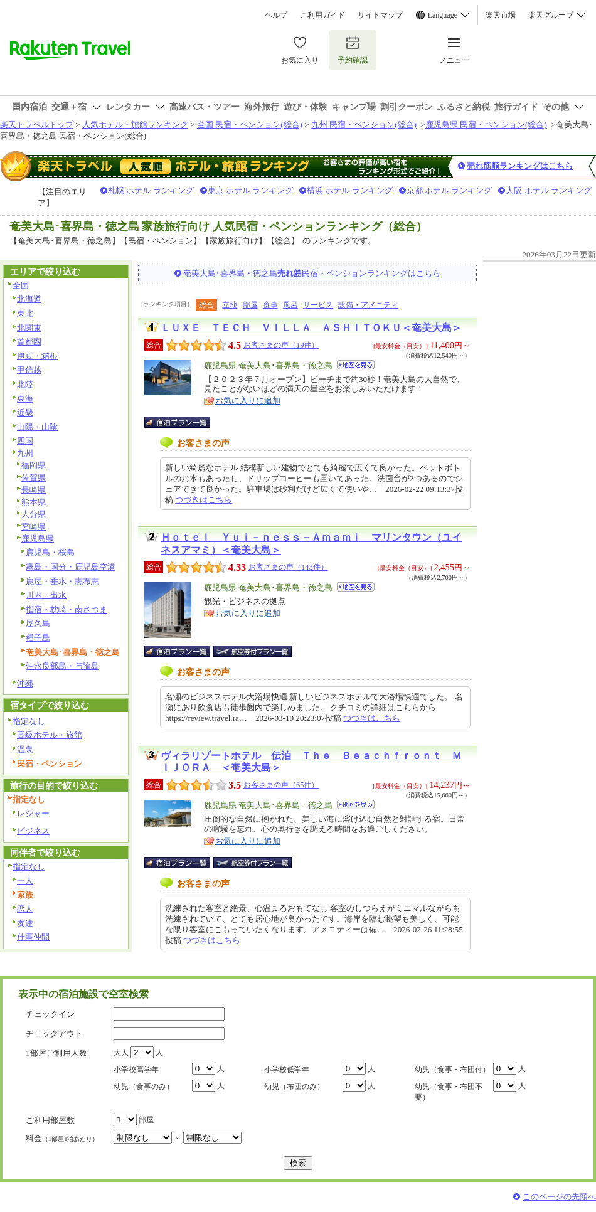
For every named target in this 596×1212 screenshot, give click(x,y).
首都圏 (29, 341)
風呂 (290, 304)
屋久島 (38, 623)
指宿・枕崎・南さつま (66, 609)
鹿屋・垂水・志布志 (62, 581)
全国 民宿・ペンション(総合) (249, 124)
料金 (62, 1138)
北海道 (29, 299)
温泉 (25, 749)
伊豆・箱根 (37, 356)
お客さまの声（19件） (281, 345)
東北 (25, 313)
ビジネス (33, 831)
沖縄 (25, 683)
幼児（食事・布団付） (452, 1069)
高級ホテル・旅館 (49, 735)
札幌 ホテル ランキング (151, 190)
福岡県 (33, 465)
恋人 (25, 908)
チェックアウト (54, 1033)
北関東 (29, 327)
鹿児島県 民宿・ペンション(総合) (486, 124)
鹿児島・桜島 (50, 552)
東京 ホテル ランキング (251, 190)
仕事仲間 (33, 937)
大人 (121, 1052)
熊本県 (33, 502)
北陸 (25, 384)
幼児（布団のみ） (294, 1086)
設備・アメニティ (368, 304)
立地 (229, 304)
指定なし (29, 721)
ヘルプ (276, 15)
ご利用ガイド (322, 15)
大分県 (33, 514)
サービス (318, 304)
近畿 (25, 412)
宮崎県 (33, 526)
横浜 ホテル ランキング (350, 190)
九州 (25, 453)
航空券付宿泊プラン (252, 651)
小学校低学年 (286, 1069)
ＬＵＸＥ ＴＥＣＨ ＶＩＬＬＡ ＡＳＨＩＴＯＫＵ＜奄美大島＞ (311, 327)
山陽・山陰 (37, 427)
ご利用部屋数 (50, 1120)
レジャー (33, 813)
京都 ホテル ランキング (449, 190)
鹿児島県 (37, 538)
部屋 (250, 304)
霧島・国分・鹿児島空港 (70, 566)
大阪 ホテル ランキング (549, 190)
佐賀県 (33, 477)
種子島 (38, 637)
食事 (270, 304)
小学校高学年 (136, 1069)
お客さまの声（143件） (288, 567)
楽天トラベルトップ (36, 124)
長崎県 (33, 489)
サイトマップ (380, 15)
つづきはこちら (203, 499)
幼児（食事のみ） (144, 1086)
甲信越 (29, 370)
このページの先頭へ (559, 1196)
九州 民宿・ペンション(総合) (364, 124)
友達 (25, 923)
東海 (25, 398)
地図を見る (356, 364)
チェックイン (50, 1014)
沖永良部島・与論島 (62, 666)
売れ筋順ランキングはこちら (520, 166)
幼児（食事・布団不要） (448, 1092)
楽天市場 (501, 15)
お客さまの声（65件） (281, 784)
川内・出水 (46, 595)
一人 (25, 880)
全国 (21, 285)
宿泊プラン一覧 (183, 422)
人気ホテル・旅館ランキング (135, 124)
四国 (25, 440)
